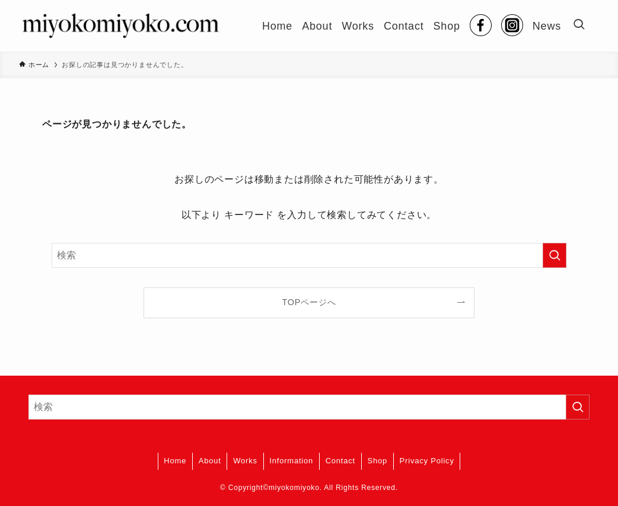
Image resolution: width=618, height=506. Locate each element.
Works (245, 460)
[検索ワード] (309, 255)
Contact (340, 460)
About (210, 460)
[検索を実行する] (554, 255)
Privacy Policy (427, 460)
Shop (378, 460)
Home (175, 460)
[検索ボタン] (579, 26)
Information (291, 460)
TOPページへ (309, 302)
